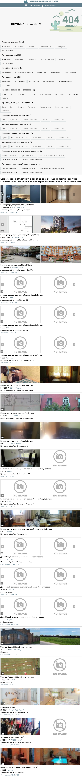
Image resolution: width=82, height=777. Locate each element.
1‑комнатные (6, 47)
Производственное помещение (31, 159)
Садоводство (14, 120)
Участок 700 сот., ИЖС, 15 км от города (17, 677)
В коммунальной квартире (24, 72)
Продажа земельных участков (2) (17, 115)
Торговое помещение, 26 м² (12, 737)
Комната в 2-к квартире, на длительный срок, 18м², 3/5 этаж (26, 499)
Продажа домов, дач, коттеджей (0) (18, 90)
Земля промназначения (30, 120)
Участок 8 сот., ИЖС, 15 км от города (16, 647)
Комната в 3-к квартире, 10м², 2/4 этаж (17, 385)
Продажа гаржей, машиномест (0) (17, 133)
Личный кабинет (49, 5)
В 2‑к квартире (41, 72)
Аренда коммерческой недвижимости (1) (21, 164)
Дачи (11, 94)
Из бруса (5, 98)
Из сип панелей (73, 94)
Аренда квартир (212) (11, 55)
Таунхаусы (31, 94)
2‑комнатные (19, 47)
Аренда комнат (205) (11, 77)
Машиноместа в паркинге (19, 138)
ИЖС (3, 120)
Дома (4, 94)
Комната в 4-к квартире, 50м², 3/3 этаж (17, 413)
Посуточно (61, 59)
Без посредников (7, 50)
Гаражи (4, 138)
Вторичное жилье (46, 47)
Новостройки (60, 47)
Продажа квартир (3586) (13, 42)
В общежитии (6, 72)
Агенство (45, 120)
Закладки (35, 5)
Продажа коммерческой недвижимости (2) (22, 151)
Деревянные (59, 94)
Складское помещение (9, 159)
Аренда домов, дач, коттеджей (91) (18, 103)
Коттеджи (21, 94)
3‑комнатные (32, 47)
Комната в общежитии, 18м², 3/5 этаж (16, 441)
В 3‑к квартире (55, 72)
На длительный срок (47, 59)
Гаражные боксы (37, 138)
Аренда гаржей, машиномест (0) (17, 142)
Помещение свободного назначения (52, 156)
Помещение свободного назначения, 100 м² (19, 767)
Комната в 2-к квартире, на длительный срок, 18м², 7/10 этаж (26, 469)
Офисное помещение (9, 156)
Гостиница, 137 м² (7, 707)
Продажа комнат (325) (12, 68)
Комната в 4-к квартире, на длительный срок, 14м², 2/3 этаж (26, 529)
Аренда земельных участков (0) (16, 124)
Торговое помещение (28, 156)
